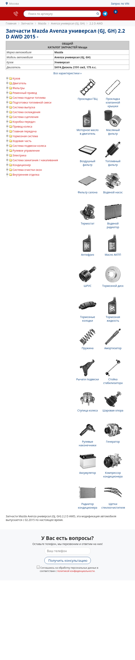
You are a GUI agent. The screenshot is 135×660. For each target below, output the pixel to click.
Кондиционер (22, 165)
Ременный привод (25, 93)
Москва (14, 3)
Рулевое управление (26, 150)
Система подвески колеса (29, 146)
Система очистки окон (27, 170)
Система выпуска (24, 107)
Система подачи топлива (29, 97)
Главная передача (24, 131)
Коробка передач (24, 121)
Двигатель (19, 83)
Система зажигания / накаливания (35, 160)
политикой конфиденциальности (76, 571)
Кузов (16, 78)
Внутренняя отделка (26, 174)
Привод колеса (22, 126)
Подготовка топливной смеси (32, 102)
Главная (11, 23)
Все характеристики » (67, 73)
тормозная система (25, 136)
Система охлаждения (26, 112)
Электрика (19, 155)
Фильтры (19, 88)
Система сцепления (25, 117)
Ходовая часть (22, 141)
